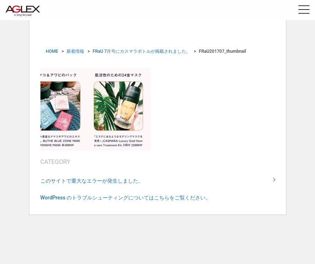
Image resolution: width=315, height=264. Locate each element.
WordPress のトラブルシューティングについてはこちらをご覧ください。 (125, 198)
